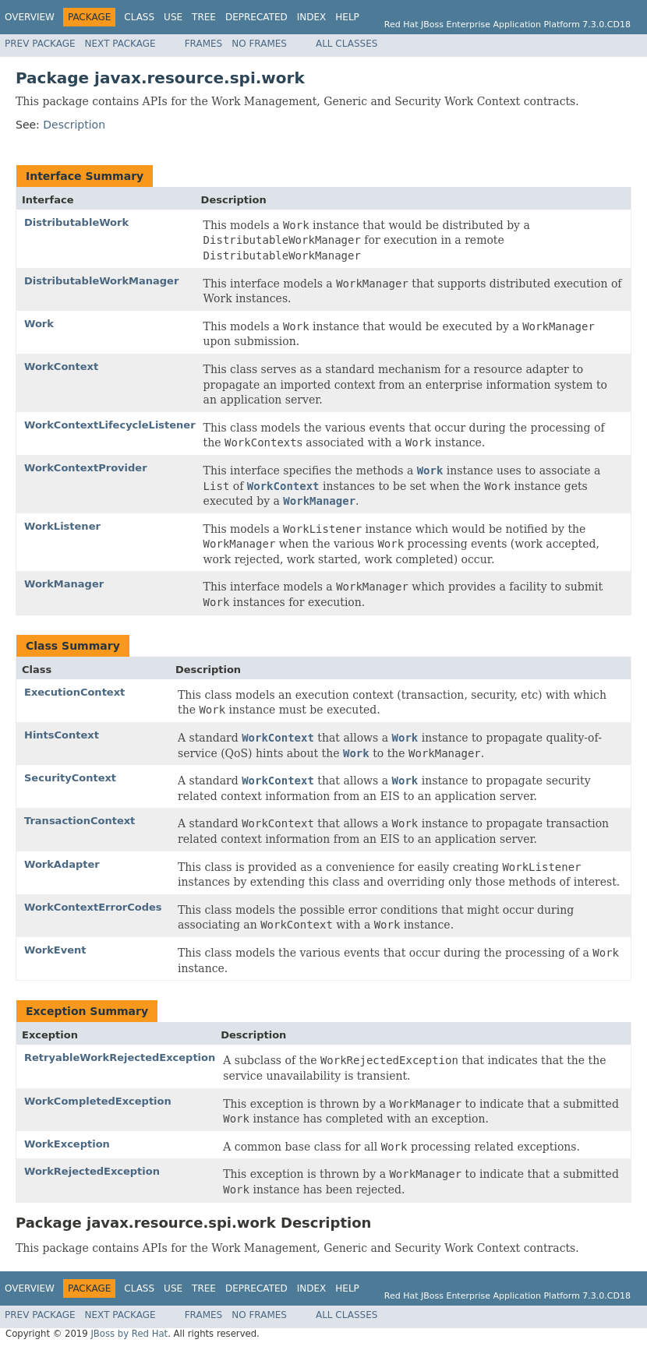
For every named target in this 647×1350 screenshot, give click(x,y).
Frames (204, 43)
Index (312, 17)
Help (347, 17)
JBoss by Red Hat (129, 1333)
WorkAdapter (62, 864)
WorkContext (61, 366)
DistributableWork (76, 222)
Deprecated (256, 17)
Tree (204, 17)
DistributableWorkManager (101, 281)
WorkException (67, 1144)
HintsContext (61, 735)
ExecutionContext (74, 692)
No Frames (259, 43)
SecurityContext (70, 778)
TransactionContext (79, 821)
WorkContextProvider (85, 468)
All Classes (346, 43)
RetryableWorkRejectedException (119, 1057)
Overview (30, 17)
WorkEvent (55, 950)
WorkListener (62, 526)
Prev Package (40, 43)
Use (173, 17)
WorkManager (64, 584)
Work (39, 324)
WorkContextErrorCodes (93, 907)
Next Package (120, 43)
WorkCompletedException (97, 1101)
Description (74, 124)
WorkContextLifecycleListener (110, 425)
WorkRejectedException (92, 1171)
